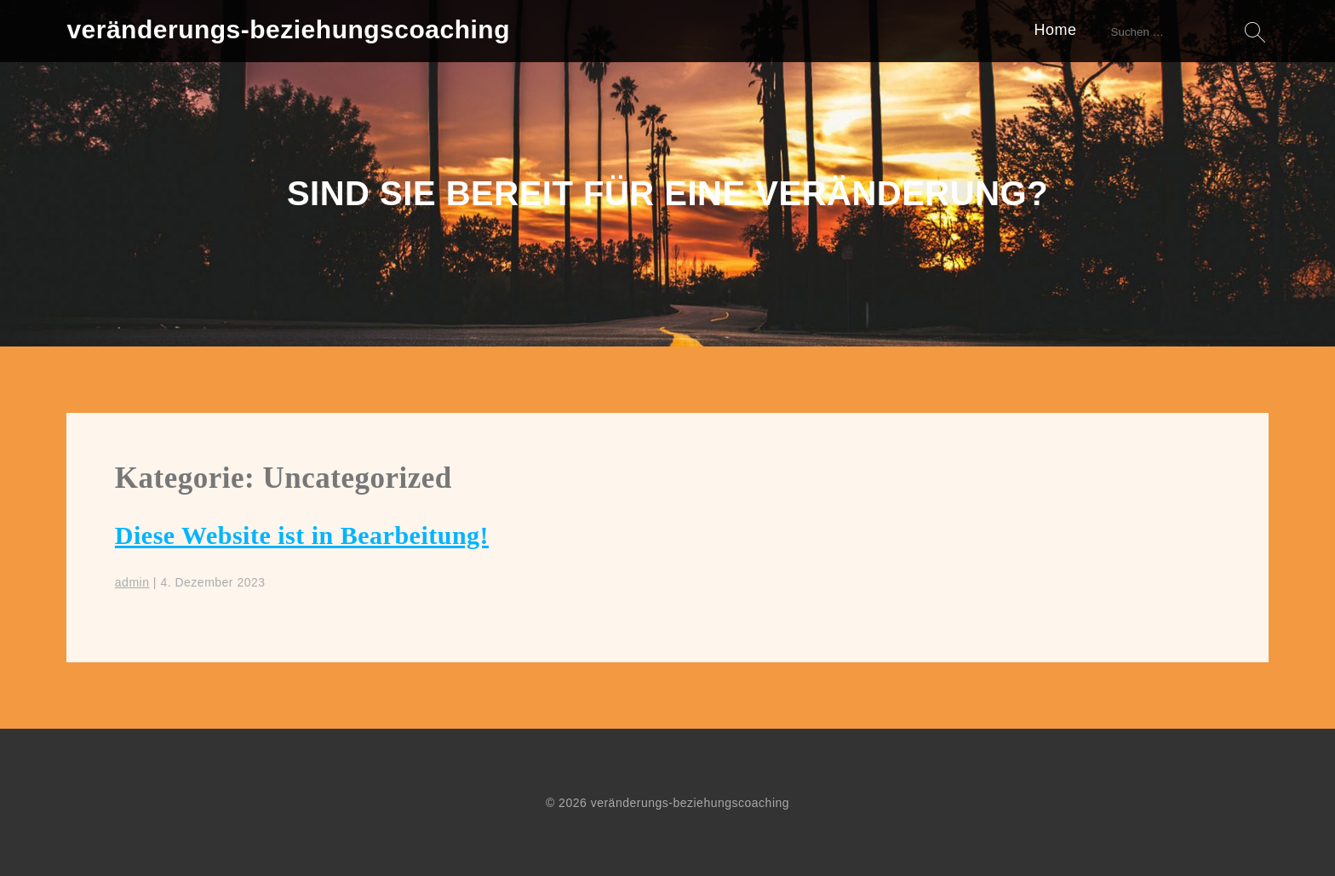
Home (1055, 29)
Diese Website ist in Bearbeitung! (302, 535)
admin (132, 582)
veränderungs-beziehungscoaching (288, 29)
